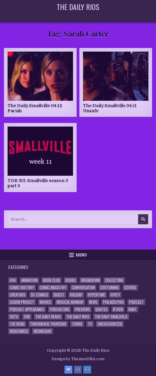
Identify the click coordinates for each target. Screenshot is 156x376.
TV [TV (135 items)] (90, 324)
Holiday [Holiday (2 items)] (76, 295)
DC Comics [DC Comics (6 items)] (39, 295)
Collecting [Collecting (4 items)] (114, 280)
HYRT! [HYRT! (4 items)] (115, 295)
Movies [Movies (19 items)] (45, 302)
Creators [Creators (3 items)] (17, 295)
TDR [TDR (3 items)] (27, 317)
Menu (81, 254)
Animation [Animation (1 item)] (29, 280)
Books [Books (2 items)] (70, 280)
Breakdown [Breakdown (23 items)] (90, 280)
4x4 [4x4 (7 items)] (13, 280)
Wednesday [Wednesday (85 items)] (42, 331)
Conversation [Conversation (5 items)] (83, 287)
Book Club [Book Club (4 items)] (51, 280)
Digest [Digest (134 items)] (59, 295)
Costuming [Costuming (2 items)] (109, 287)
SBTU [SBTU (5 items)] (14, 317)
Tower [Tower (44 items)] (77, 324)
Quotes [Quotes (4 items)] (101, 309)
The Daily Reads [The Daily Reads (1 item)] (48, 317)
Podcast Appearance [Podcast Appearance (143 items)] (27, 309)
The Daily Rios (78, 6)
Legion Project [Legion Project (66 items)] (22, 302)
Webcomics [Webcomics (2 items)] (19, 331)
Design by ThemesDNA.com (78, 359)
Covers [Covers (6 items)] (130, 287)
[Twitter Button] (68, 370)
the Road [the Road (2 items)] (17, 324)
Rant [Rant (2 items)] (132, 309)
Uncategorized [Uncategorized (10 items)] (110, 324)
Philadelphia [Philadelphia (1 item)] (113, 302)
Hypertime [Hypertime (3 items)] (96, 295)
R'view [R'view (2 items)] (118, 309)
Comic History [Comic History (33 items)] (22, 287)
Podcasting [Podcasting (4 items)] (59, 309)
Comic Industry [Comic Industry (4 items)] (53, 287)
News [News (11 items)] (93, 302)
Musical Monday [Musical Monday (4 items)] (70, 302)
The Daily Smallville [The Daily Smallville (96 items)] (111, 317)
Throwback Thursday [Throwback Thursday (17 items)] (48, 324)
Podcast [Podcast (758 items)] (136, 302)
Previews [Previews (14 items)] (82, 309)
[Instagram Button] (78, 370)
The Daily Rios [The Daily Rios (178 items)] (77, 317)
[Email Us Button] (87, 370)
